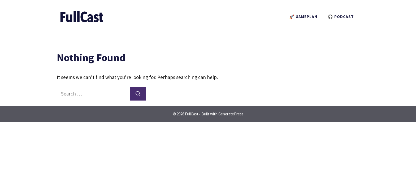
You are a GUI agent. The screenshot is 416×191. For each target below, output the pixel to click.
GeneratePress (231, 113)
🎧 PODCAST (341, 16)
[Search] (138, 94)
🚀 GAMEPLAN (303, 16)
